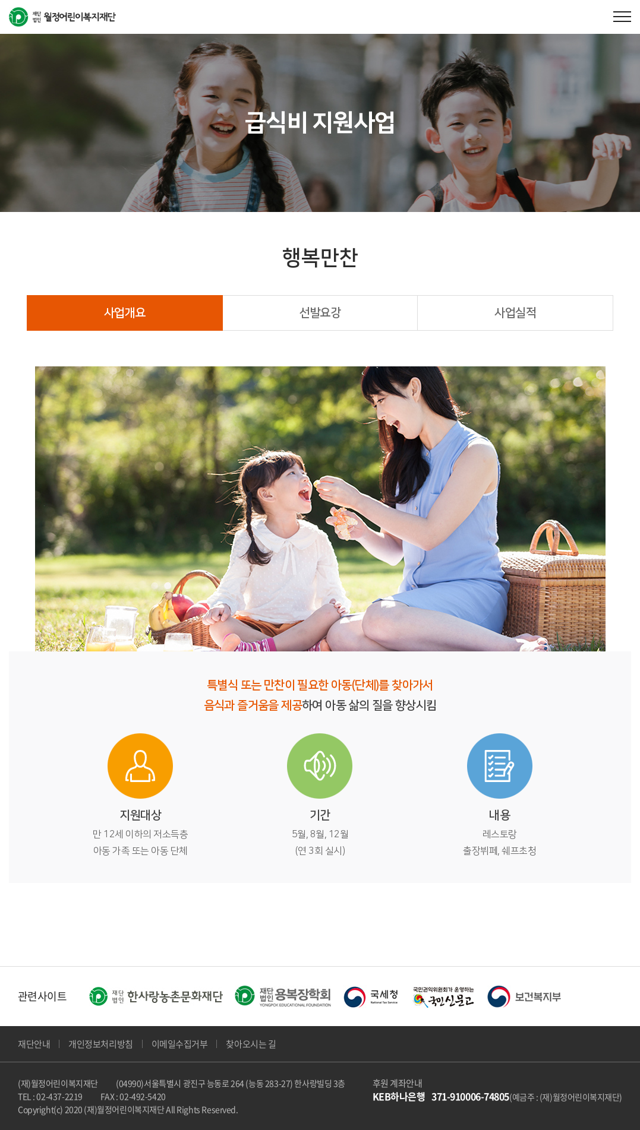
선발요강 (320, 312)
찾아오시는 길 (251, 1043)
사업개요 (125, 312)
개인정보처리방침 (100, 1043)
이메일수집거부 (180, 1043)
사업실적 (515, 312)
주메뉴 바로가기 (0, 0)
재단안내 (34, 1043)
